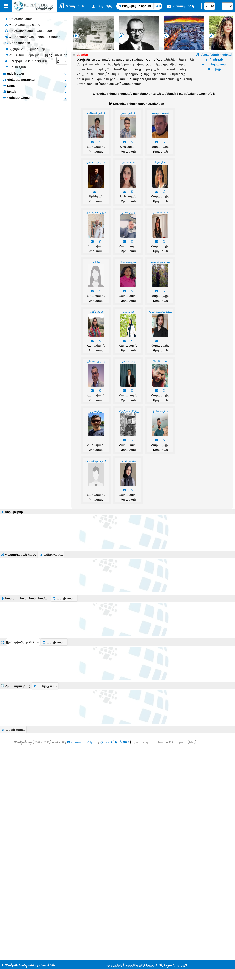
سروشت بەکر (128, 261)
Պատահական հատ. (22, 24)
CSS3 (108, 742)
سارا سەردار (160, 212)
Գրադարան (75, 6)
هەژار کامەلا (160, 361)
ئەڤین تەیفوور (128, 162)
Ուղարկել (105, 6)
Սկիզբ (214, 69)
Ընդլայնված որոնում (137, 5)
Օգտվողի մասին (19, 18)
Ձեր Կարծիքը (17, 42)
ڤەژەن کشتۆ (160, 410)
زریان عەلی (128, 212)
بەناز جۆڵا (160, 162)
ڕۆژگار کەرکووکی (128, 410)
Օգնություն (15, 66)
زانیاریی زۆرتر (113, 965)
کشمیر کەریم (128, 460)
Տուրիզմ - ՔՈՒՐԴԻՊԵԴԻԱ (26, 60)
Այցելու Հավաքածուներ (25, 48)
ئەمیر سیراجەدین (96, 162)
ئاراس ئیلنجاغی (96, 112)
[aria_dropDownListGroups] (23, 642)
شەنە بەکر (128, 311)
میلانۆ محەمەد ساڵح (160, 311)
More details (47, 965)
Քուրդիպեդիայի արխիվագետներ (32, 36)
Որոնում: (214, 59)
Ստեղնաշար (214, 64)
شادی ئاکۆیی (96, 311)
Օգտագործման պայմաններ (28, 30)
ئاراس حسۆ (128, 112)
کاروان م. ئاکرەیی (96, 460)
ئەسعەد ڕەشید (160, 112)
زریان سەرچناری (96, 212)
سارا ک (96, 261)
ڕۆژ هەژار (96, 410)
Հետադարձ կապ (186, 6)
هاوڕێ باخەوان (96, 361)
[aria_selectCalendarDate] (62, 60)
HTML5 (123, 742)
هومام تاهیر (128, 361)
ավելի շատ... (51, 554)
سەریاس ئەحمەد (160, 261)
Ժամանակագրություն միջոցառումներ (36, 54)
